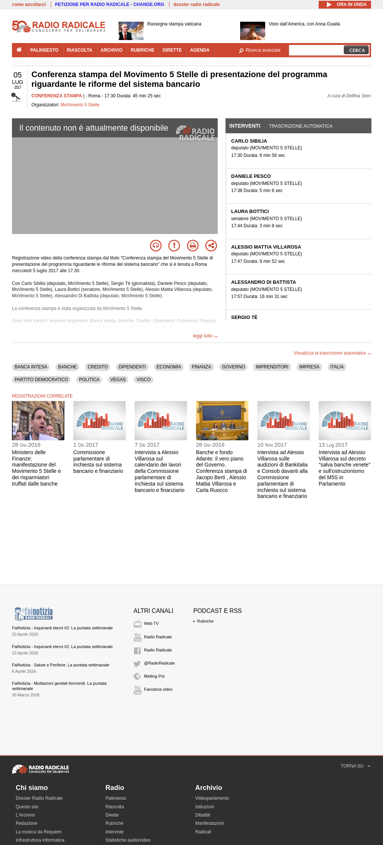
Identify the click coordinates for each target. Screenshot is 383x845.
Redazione (26, 823)
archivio (112, 50)
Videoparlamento (212, 798)
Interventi (244, 126)
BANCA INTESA (31, 367)
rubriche (142, 50)
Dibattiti (202, 815)
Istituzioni (204, 806)
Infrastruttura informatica (40, 840)
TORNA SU (352, 766)
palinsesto (44, 50)
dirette (172, 50)
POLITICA (89, 379)
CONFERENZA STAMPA (56, 95)
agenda (199, 50)
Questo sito (27, 806)
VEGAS (118, 379)
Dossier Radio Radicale (39, 798)
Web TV (151, 623)
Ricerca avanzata (263, 50)
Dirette (112, 815)
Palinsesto (115, 798)
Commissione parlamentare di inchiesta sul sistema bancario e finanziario (98, 461)
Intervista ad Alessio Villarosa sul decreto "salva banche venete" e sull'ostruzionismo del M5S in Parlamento (344, 468)
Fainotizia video (158, 689)
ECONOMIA (169, 367)
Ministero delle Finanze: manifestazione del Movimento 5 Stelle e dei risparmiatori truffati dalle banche (36, 468)
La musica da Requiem (39, 832)
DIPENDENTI (132, 367)
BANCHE (67, 367)
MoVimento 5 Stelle (80, 104)
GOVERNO (233, 367)
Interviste (114, 832)
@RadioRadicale (159, 663)
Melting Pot (154, 676)
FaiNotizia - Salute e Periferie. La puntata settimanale (60, 665)
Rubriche (205, 621)
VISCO (143, 379)
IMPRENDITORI (272, 367)
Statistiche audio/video (127, 840)
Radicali (203, 832)
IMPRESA (309, 367)
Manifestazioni (209, 823)
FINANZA (201, 367)
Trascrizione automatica (301, 126)
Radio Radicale (158, 637)
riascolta (79, 50)
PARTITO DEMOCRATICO (41, 379)
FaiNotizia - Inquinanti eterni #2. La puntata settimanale (62, 628)
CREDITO (98, 367)
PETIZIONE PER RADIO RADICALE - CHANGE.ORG (109, 4)
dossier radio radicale (196, 4)
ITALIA (337, 367)
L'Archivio (25, 815)
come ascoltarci (29, 4)
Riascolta (114, 806)
